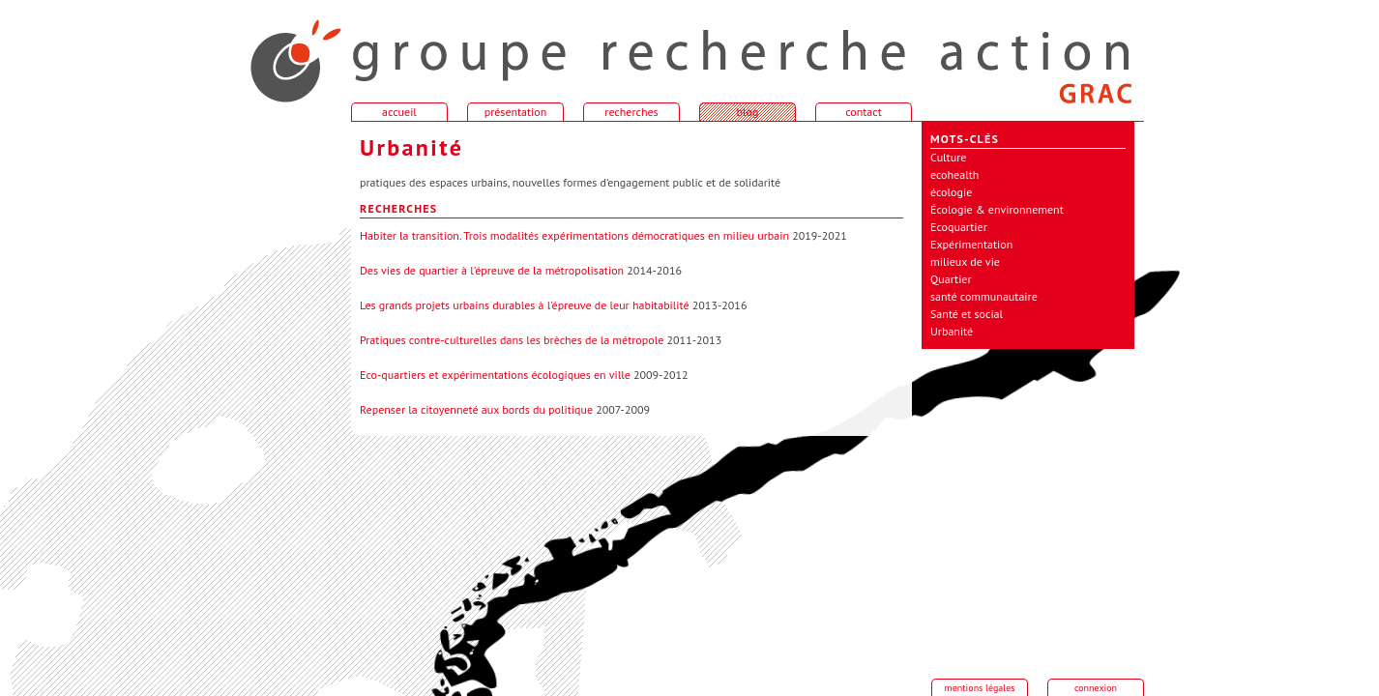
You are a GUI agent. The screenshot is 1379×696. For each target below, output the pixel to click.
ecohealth (954, 174)
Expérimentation (971, 244)
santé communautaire (984, 296)
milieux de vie (965, 261)
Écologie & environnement (997, 209)
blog (748, 111)
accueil (283, 52)
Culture (948, 157)
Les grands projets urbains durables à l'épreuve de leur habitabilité (525, 305)
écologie (951, 192)
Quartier (951, 279)
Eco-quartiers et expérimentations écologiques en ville (495, 374)
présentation (515, 111)
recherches (631, 111)
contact (863, 111)
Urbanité (951, 331)
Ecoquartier (958, 226)
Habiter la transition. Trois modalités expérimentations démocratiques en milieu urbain (574, 235)
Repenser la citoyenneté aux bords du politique (476, 409)
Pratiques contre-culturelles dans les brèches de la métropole (511, 340)
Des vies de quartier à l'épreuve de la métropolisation (492, 270)
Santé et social (966, 313)
